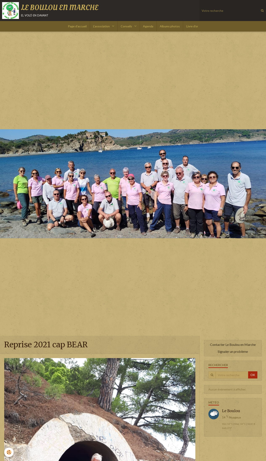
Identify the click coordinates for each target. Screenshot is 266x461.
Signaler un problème (233, 351)
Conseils (127, 26)
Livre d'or (192, 26)
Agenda (148, 26)
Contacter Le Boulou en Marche (233, 344)
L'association (101, 26)
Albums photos (170, 26)
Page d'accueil (77, 26)
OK (252, 375)
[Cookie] (9, 452)
